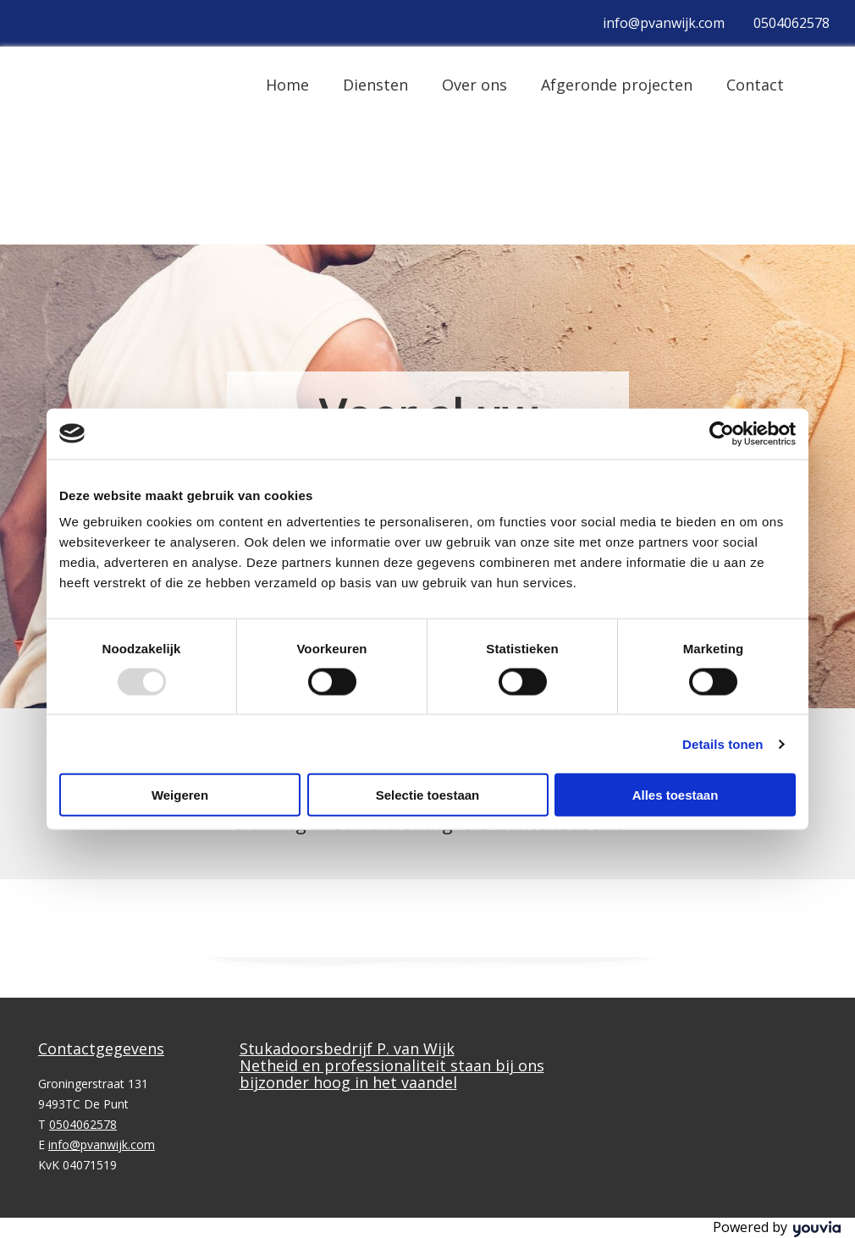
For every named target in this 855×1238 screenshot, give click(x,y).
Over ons (474, 84)
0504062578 (791, 23)
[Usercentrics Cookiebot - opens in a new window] (722, 433)
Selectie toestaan (428, 795)
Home (287, 84)
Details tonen (722, 743)
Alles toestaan (675, 795)
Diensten (375, 84)
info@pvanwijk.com (664, 23)
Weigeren (180, 795)
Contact (755, 84)
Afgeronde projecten (616, 84)
